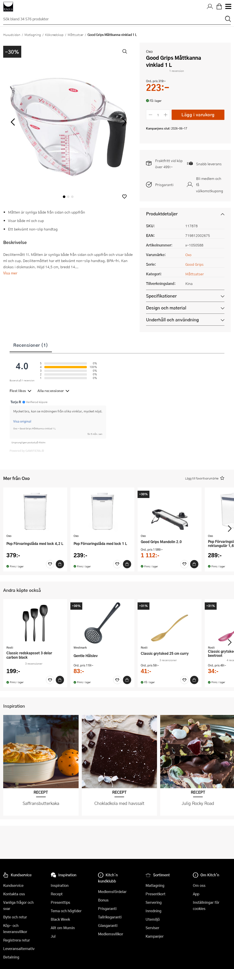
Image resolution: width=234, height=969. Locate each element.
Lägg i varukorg (198, 114)
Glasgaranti (107, 925)
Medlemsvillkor (110, 934)
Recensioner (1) (30, 345)
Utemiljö (153, 919)
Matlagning (32, 34)
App (196, 893)
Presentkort (155, 893)
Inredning (153, 910)
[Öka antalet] (166, 115)
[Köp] (60, 564)
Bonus (103, 900)
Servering (154, 902)
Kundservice (13, 885)
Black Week (60, 919)
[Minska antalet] (150, 115)
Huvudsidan (11, 34)
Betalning (11, 957)
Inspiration (60, 885)
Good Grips (194, 264)
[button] (124, 196)
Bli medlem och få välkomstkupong (209, 184)
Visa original (22, 421)
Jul (53, 936)
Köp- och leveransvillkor (15, 928)
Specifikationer (161, 295)
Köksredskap (54, 34)
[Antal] (158, 115)
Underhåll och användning (172, 319)
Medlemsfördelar (112, 891)
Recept (57, 893)
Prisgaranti (164, 184)
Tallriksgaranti (110, 917)
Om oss (199, 885)
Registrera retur (16, 940)
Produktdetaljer (162, 213)
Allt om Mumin (63, 927)
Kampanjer (155, 936)
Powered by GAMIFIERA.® (27, 451)
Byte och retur (15, 917)
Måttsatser (75, 34)
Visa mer (10, 273)
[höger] (124, 122)
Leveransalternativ (19, 948)
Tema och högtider (66, 910)
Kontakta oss (14, 893)
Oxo (149, 51)
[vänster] (13, 122)
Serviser (152, 927)
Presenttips (60, 902)
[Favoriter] (50, 564)
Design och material (166, 307)
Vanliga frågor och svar (18, 905)
